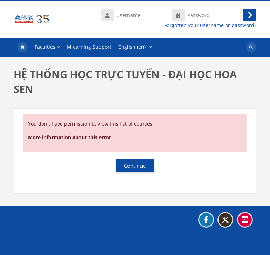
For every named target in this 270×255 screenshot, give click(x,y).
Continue (135, 165)
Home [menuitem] (22, 47)
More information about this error (69, 137)
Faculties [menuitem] (45, 46)
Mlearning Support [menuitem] (89, 46)
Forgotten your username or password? (210, 25)
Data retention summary (46, 237)
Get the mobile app (39, 245)
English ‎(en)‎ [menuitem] (132, 46)
